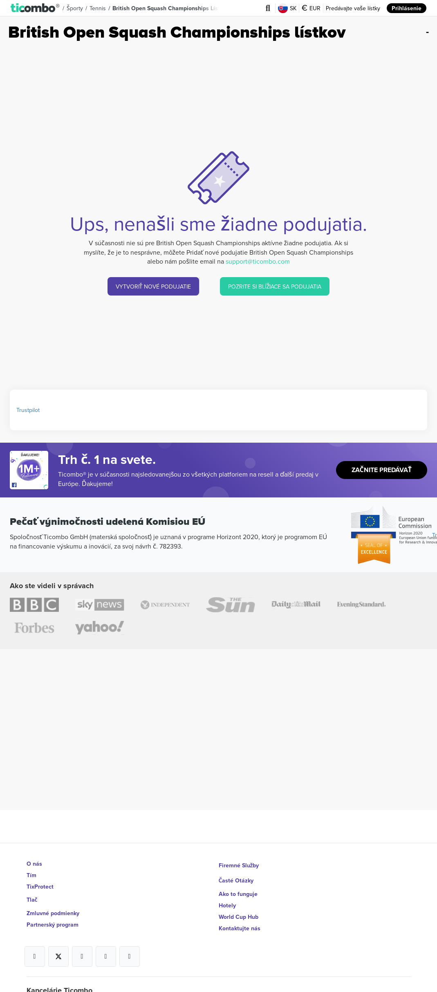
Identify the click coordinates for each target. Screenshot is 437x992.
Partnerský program (52, 921)
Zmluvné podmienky (53, 909)
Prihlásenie (406, 8)
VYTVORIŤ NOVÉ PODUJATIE (153, 286)
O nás (34, 864)
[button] (35, 8)
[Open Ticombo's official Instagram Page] (82, 949)
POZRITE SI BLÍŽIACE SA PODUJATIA (275, 286)
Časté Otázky (236, 875)
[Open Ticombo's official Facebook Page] (30, 485)
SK (287, 8)
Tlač (32, 898)
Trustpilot (28, 410)
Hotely (227, 898)
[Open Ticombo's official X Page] (58, 949)
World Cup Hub (238, 909)
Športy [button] (75, 8)
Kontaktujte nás (239, 921)
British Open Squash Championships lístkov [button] (171, 8)
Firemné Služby (239, 864)
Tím (31, 875)
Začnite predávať (381, 470)
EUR (311, 8)
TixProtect (40, 886)
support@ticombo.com (258, 261)
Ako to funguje (238, 886)
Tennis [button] (98, 8)
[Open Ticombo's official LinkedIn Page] (129, 949)
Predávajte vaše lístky (353, 8)
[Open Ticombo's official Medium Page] (106, 949)
